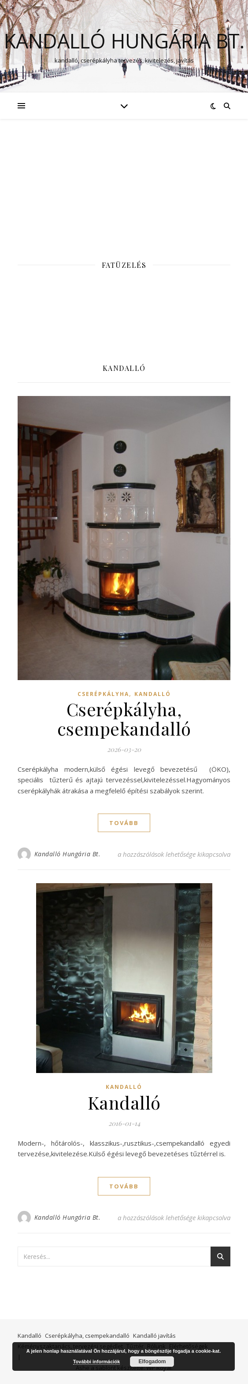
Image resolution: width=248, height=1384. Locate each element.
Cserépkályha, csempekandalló (124, 718)
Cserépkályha (103, 694)
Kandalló (152, 694)
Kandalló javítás (154, 1336)
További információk (96, 1361)
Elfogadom (152, 1361)
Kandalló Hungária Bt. (124, 41)
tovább (124, 823)
